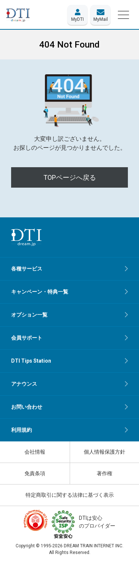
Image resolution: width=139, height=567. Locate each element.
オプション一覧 (29, 315)
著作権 (104, 473)
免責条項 (34, 473)
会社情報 (34, 452)
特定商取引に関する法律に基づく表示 (70, 495)
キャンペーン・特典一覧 (39, 292)
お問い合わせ (26, 407)
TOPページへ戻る (69, 177)
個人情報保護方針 (104, 452)
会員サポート (26, 338)
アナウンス (24, 384)
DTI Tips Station (31, 361)
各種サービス (26, 269)
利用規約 (21, 430)
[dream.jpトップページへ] (26, 237)
